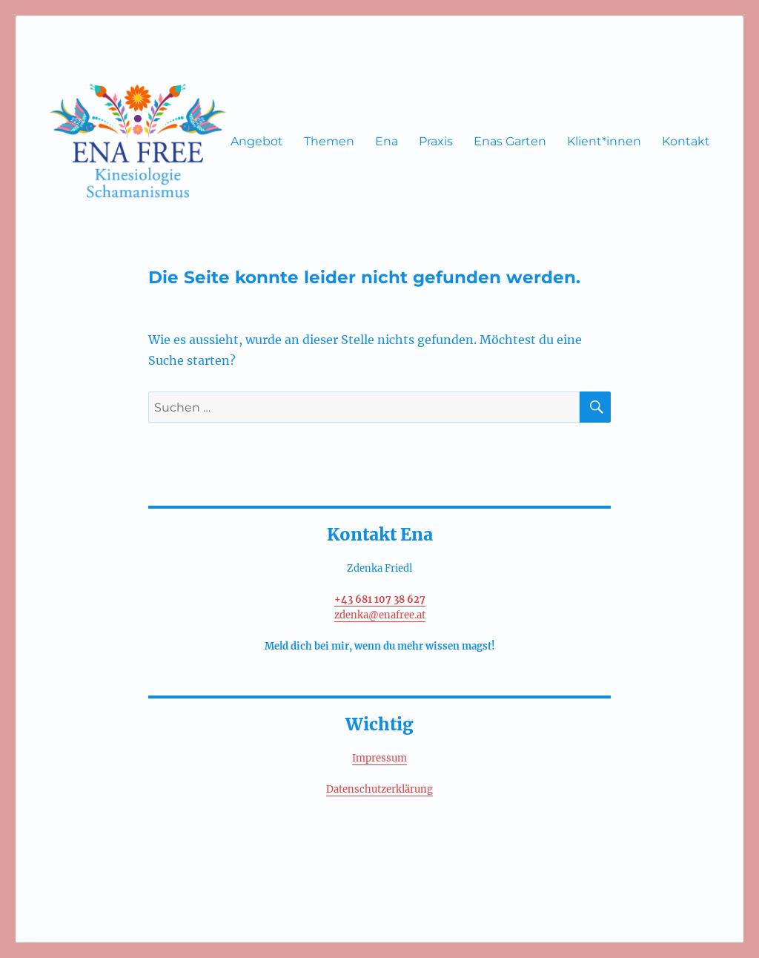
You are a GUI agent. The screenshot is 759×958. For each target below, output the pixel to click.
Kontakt (686, 141)
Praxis (436, 141)
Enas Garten (510, 141)
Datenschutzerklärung (379, 789)
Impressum (379, 758)
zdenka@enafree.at (379, 615)
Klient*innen (604, 141)
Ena (386, 141)
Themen (329, 141)
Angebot (257, 141)
